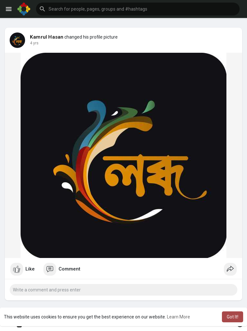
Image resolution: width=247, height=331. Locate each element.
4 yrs (34, 43)
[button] (138, 9)
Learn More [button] (178, 316)
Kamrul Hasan (46, 37)
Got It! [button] (232, 316)
